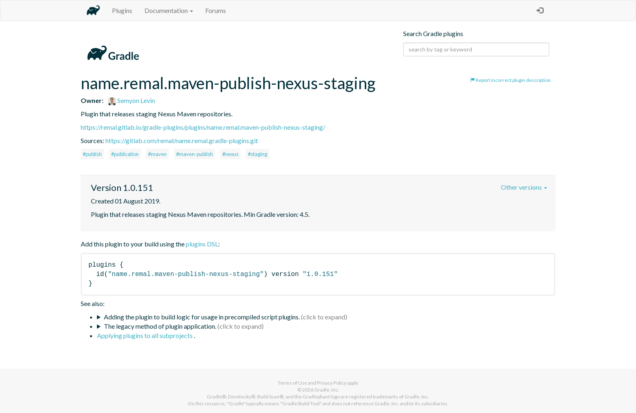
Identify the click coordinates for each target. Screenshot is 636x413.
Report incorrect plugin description (510, 80)
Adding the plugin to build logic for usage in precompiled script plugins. (202, 317)
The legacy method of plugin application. (160, 326)
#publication (125, 154)
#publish (92, 154)
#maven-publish (194, 154)
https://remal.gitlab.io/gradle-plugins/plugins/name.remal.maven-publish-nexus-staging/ (203, 127)
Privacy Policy (331, 383)
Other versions (524, 187)
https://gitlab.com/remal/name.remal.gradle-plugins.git (181, 140)
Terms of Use (292, 383)
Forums (215, 10)
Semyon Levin (131, 100)
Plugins (122, 10)
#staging (257, 154)
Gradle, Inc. (326, 390)
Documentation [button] (168, 10)
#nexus (230, 154)
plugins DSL (202, 244)
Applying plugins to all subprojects (145, 335)
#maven (157, 154)
